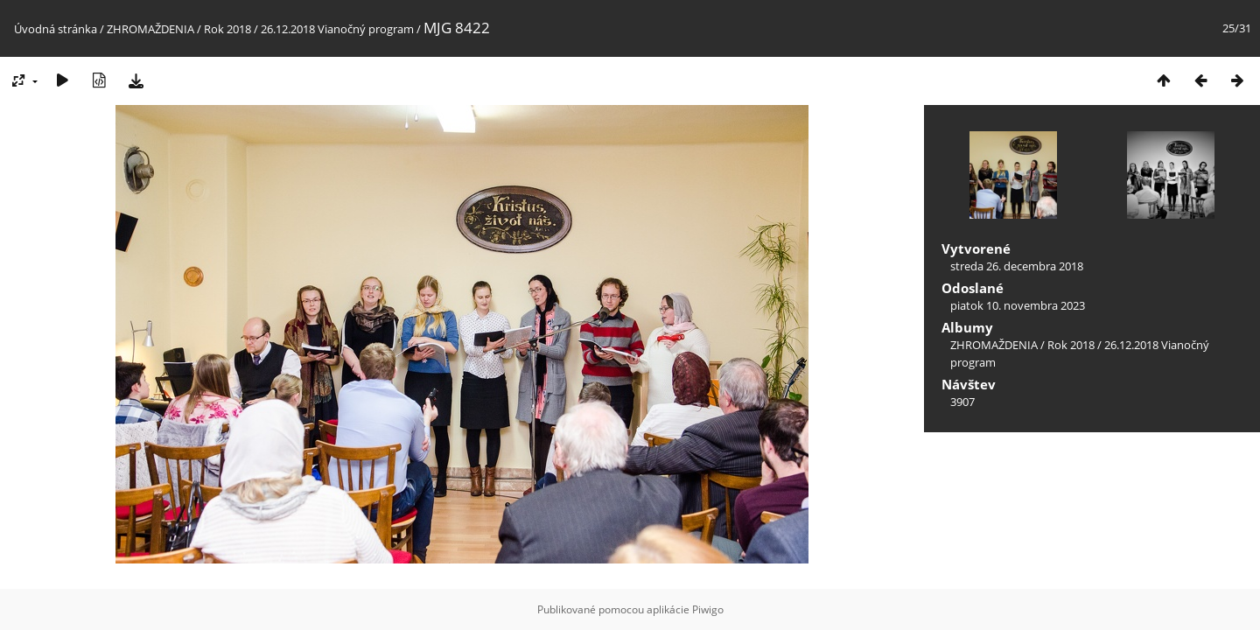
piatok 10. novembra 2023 (1017, 305)
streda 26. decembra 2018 (1016, 266)
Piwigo (708, 609)
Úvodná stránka (55, 29)
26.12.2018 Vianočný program (337, 29)
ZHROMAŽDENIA (150, 29)
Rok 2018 (227, 29)
